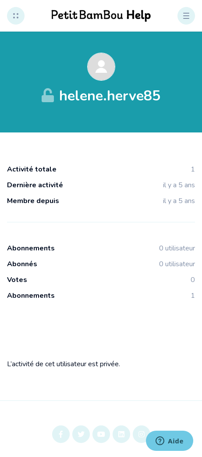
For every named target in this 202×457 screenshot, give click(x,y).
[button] (16, 16)
